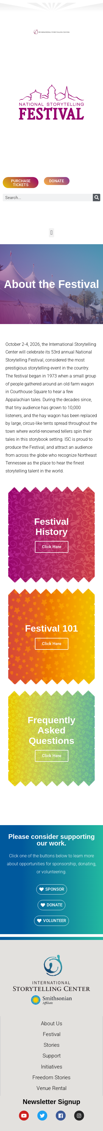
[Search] (96, 197)
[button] (51, 232)
